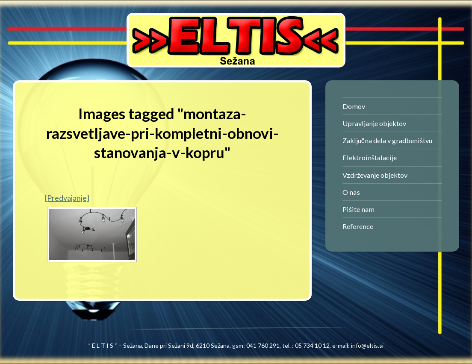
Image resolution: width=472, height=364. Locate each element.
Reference (357, 226)
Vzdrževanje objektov (374, 175)
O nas (351, 192)
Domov (353, 106)
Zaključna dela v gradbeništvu (387, 140)
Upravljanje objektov (374, 123)
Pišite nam (358, 209)
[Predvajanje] (67, 198)
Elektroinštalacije (369, 157)
